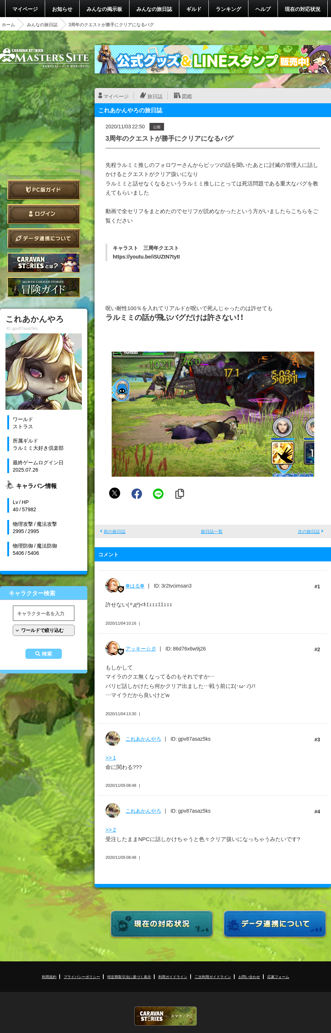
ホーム (8, 24)
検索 (47, 653)
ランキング (228, 8)
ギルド (194, 8)
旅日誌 (155, 96)
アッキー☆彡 (140, 648)
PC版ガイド (43, 190)
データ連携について (43, 238)
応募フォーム (278, 976)
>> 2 (110, 829)
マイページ (25, 8)
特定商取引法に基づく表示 (129, 976)
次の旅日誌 (309, 531)
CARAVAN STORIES (165, 1016)
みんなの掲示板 (104, 8)
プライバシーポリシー (82, 976)
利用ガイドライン (172, 976)
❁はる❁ (134, 585)
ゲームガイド (43, 287)
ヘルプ (263, 8)
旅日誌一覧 (212, 531)
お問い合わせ (249, 976)
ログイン (43, 214)
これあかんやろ (143, 738)
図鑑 (187, 96)
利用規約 (49, 976)
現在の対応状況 (302, 8)
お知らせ (62, 8)
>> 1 (110, 757)
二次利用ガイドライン (213, 976)
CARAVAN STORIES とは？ (43, 263)
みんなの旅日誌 (154, 8)
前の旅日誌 (114, 531)
